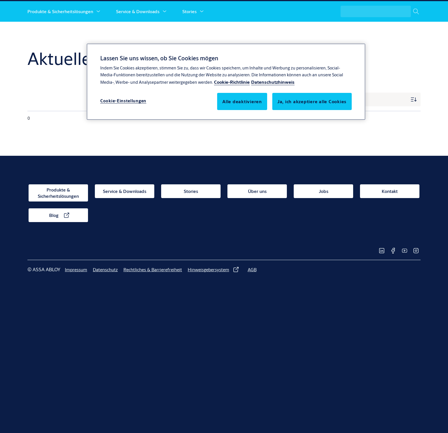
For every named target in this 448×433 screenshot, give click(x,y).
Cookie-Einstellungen (123, 100)
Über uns (228, 31)
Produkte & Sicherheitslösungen (60, 31)
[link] (321, 10)
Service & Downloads (137, 31)
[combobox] (381, 31)
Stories (189, 31)
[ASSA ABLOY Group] (395, 10)
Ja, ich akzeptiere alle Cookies (312, 101)
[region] (226, 81)
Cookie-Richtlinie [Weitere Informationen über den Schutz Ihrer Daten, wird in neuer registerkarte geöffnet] (232, 82)
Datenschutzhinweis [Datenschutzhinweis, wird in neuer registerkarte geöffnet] (273, 82)
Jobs (265, 31)
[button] (98, 31)
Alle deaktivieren (242, 101)
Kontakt (292, 31)
